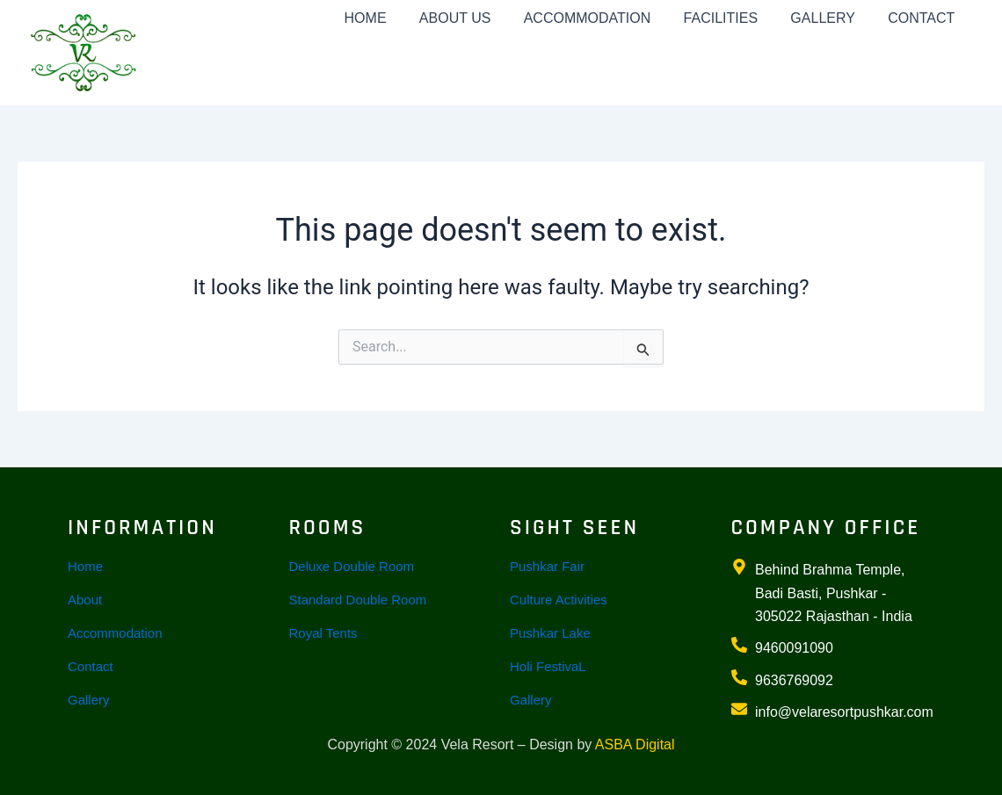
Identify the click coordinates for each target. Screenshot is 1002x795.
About (85, 599)
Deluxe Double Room (352, 566)
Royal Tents (323, 632)
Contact (90, 666)
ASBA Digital (635, 744)
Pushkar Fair (547, 566)
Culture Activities (558, 599)
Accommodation (115, 632)
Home (85, 566)
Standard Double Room (358, 599)
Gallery (89, 699)
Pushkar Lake (550, 632)
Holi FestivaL (548, 666)
